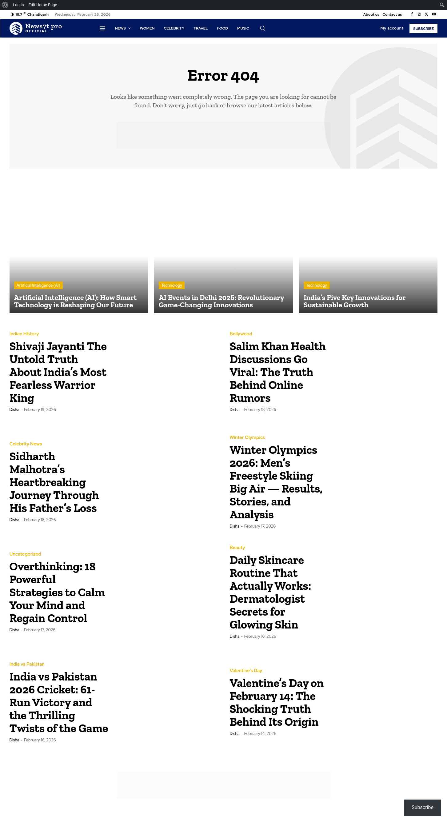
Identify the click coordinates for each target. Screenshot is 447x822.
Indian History (24, 327)
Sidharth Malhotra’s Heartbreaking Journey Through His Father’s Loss (59, 481)
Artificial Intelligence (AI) (38, 285)
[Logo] (36, 28)
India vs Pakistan (27, 658)
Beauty (237, 547)
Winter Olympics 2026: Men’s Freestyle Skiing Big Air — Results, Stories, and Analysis (278, 481)
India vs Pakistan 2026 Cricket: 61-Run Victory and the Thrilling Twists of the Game (58, 702)
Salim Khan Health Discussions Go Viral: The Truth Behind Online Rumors (276, 371)
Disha (14, 416)
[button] (262, 28)
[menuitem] (5, 5)
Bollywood (241, 327)
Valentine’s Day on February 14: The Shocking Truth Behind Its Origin (277, 702)
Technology (171, 285)
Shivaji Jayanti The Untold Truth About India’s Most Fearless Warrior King (57, 371)
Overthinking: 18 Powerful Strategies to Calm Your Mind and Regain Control (57, 592)
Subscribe (422, 807)
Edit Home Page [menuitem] (43, 4)
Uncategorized (25, 547)
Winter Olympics (247, 437)
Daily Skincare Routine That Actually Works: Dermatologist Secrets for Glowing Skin (275, 592)
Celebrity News (26, 444)
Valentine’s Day (246, 664)
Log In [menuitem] (18, 4)
